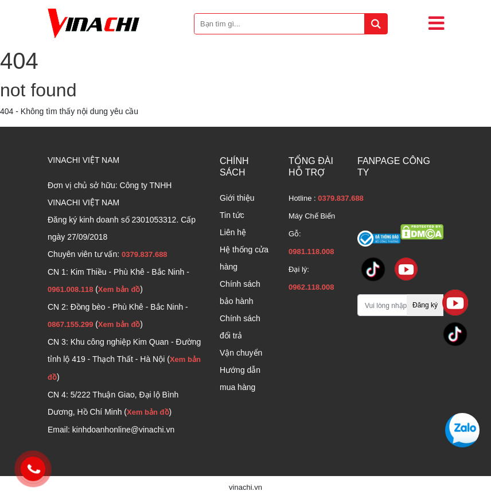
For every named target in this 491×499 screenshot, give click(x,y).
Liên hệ (233, 232)
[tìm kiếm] (375, 24)
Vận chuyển (241, 352)
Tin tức (232, 215)
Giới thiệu (237, 197)
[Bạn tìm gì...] (290, 24)
